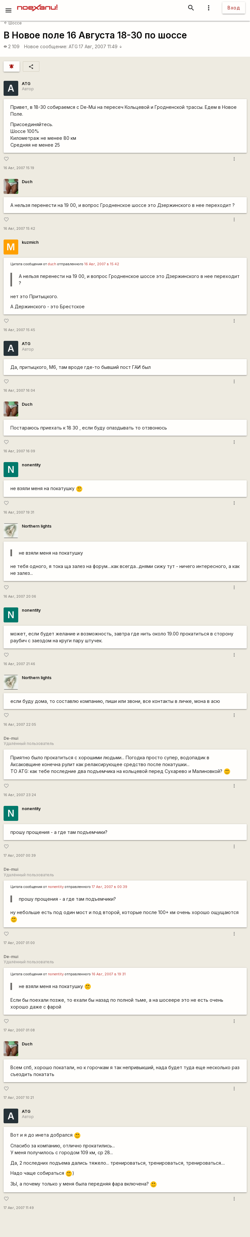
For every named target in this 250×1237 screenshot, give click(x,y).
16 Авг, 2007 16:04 (19, 390)
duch (52, 264)
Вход (234, 7)
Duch (27, 181)
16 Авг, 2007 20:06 (20, 596)
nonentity (31, 464)
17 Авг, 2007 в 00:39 (109, 887)
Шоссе (13, 23)
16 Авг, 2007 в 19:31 (109, 974)
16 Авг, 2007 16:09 (19, 451)
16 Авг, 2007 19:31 (19, 512)
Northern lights (36, 526)
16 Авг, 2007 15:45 (19, 330)
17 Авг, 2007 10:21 (19, 1098)
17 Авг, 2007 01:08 (19, 1030)
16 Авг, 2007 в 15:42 (101, 264)
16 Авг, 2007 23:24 (20, 795)
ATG (73, 46)
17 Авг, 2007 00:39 (20, 855)
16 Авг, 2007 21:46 (19, 664)
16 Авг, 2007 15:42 (19, 228)
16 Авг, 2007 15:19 (19, 168)
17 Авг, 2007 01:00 (19, 943)
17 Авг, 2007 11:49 (100, 46)
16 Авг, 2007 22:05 (20, 724)
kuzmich (30, 242)
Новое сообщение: (45, 46)
